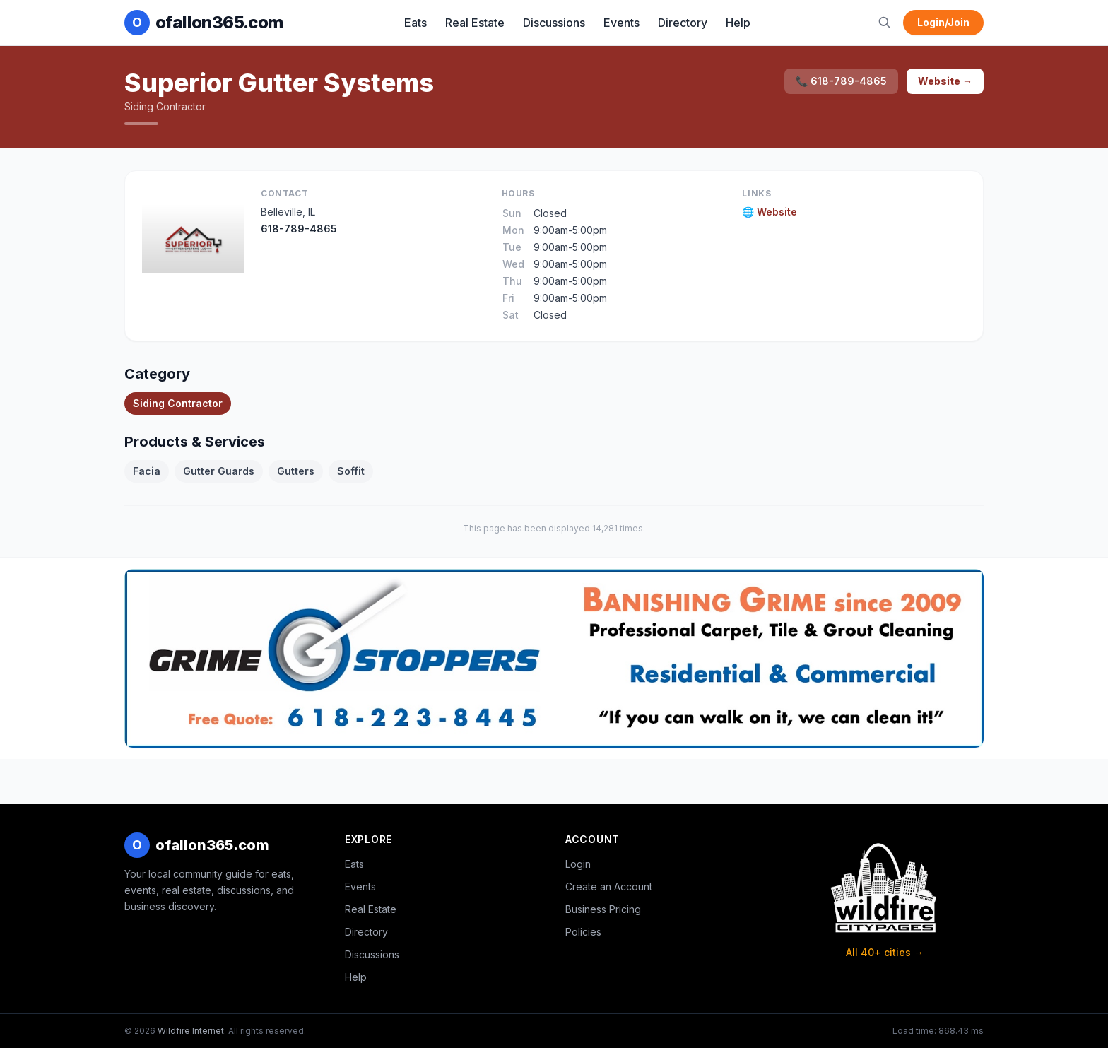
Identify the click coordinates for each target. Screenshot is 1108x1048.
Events (621, 23)
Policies (583, 932)
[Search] (884, 22)
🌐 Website (769, 212)
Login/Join (943, 22)
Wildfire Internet (191, 1030)
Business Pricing (603, 909)
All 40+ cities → (885, 952)
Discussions (554, 23)
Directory (682, 23)
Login (578, 864)
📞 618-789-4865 (841, 81)
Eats (415, 23)
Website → (945, 81)
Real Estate (475, 23)
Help (738, 23)
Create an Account (608, 887)
